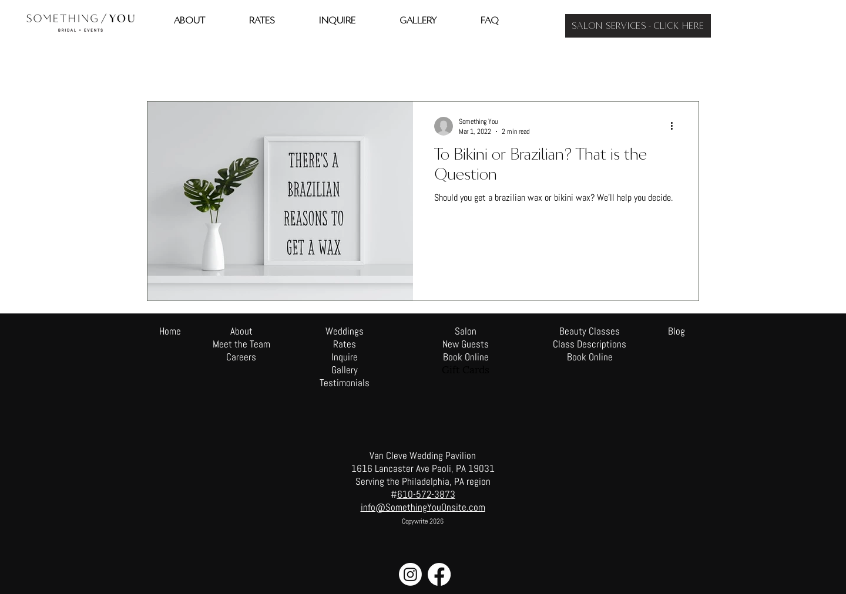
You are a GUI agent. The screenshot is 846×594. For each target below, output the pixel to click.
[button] (684, 67)
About (241, 331)
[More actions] (676, 126)
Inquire (344, 356)
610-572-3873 (426, 494)
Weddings (344, 331)
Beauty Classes (589, 331)
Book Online (590, 356)
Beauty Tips (254, 65)
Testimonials (345, 382)
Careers (241, 356)
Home (170, 331)
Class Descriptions (589, 344)
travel (205, 65)
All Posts (160, 65)
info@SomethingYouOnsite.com (423, 507)
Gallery (344, 369)
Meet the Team (241, 344)
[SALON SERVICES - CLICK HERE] (638, 26)
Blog (676, 331)
